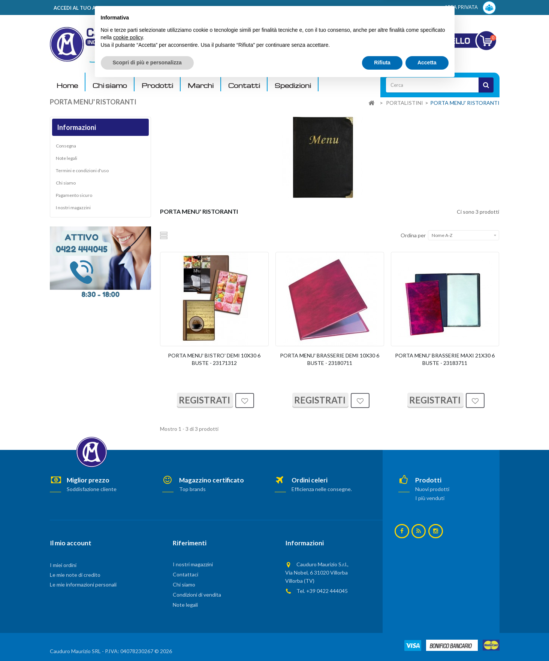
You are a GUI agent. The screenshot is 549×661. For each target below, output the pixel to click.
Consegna (66, 146)
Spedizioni (293, 85)
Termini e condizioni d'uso (82, 170)
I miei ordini (63, 565)
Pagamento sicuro (74, 195)
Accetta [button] (427, 640)
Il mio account (70, 543)
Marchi (201, 85)
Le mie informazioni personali (83, 584)
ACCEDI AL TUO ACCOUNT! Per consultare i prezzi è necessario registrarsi (145, 8)
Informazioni (76, 127)
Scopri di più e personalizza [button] (147, 640)
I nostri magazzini (73, 207)
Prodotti (157, 85)
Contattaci (185, 574)
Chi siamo (110, 85)
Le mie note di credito (75, 575)
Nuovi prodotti (432, 489)
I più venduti (429, 498)
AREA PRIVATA (470, 7)
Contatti (244, 85)
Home (67, 85)
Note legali (66, 158)
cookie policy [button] (128, 615)
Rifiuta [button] (382, 640)
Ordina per (413, 235)
